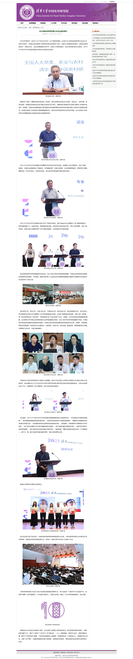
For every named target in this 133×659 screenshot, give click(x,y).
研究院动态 (36, 27)
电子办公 (77, 652)
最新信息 (96, 31)
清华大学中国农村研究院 (41, 41)
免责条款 (63, 652)
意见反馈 (70, 652)
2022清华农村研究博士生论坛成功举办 (104, 35)
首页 (30, 27)
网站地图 (56, 652)
